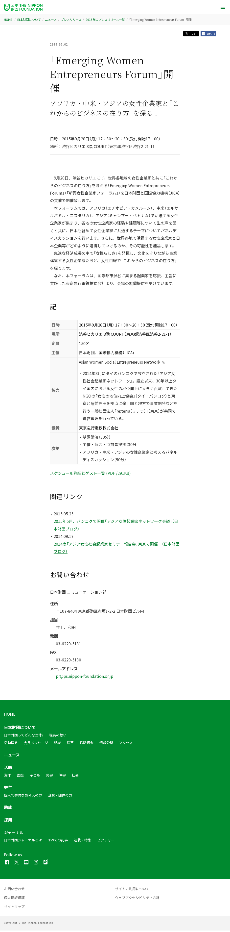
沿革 (70, 744)
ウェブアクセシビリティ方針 (137, 899)
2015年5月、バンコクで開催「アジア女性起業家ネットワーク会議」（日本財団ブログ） (116, 526)
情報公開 (106, 744)
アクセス (126, 744)
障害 (62, 776)
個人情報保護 (14, 899)
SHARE (207, 34)
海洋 (7, 776)
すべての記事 (58, 841)
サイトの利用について (132, 890)
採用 (8, 821)
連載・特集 (82, 841)
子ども (35, 776)
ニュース (51, 19)
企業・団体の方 (60, 796)
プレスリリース (71, 19)
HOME (8, 19)
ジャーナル (13, 834)
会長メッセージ (36, 744)
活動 (8, 769)
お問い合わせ (14, 890)
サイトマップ (14, 908)
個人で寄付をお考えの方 (23, 796)
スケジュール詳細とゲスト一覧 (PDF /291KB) (90, 475)
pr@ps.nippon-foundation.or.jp (84, 677)
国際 (20, 776)
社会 (75, 776)
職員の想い (58, 736)
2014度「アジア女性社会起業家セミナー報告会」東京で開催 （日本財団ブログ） (117, 549)
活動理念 (11, 744)
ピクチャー (106, 841)
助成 (8, 809)
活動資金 (86, 744)
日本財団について (29, 19)
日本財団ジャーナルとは (23, 841)
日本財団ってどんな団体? (23, 736)
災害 (49, 776)
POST (186, 34)
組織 (57, 744)
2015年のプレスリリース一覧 (105, 19)
